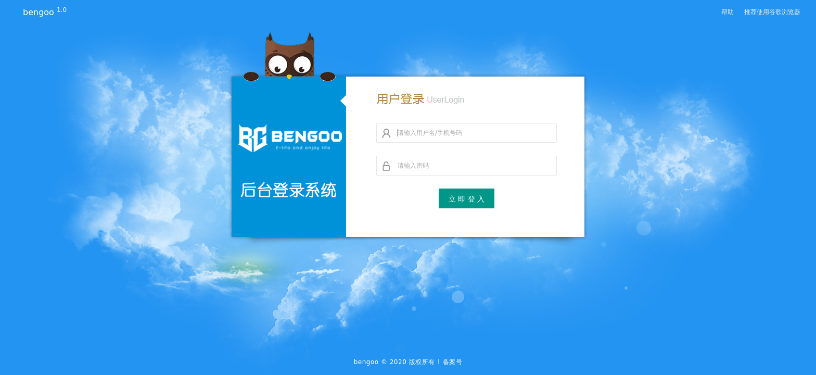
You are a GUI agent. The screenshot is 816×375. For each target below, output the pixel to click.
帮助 (727, 12)
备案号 (453, 362)
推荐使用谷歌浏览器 (772, 12)
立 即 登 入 (466, 199)
